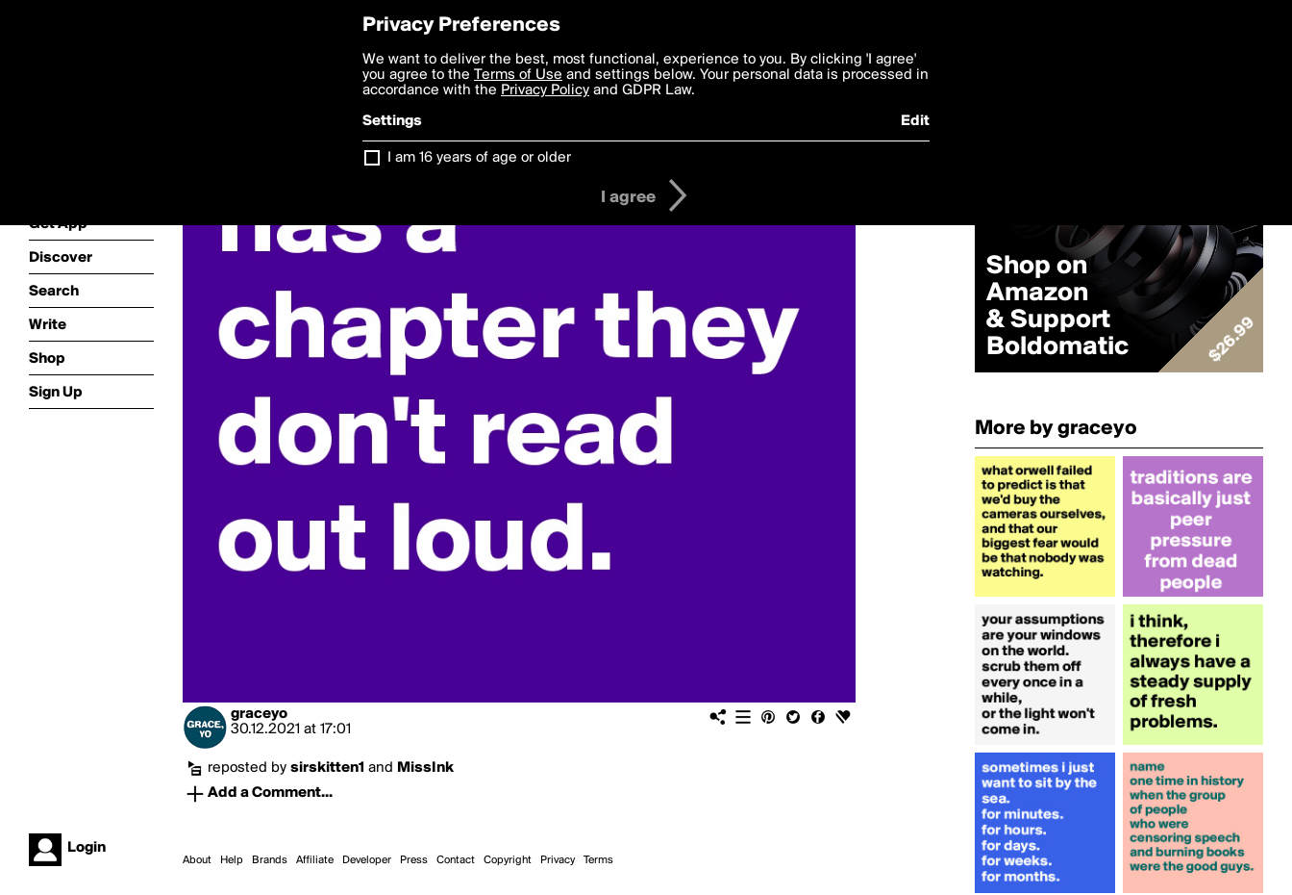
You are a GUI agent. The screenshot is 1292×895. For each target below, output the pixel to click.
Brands (269, 860)
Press (414, 860)
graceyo (259, 714)
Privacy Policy (545, 90)
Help (231, 860)
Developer (366, 860)
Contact (455, 860)
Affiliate (315, 860)
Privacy (557, 860)
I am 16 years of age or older (479, 158)
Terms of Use (518, 75)
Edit (915, 121)
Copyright (508, 860)
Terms (598, 860)
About (197, 860)
